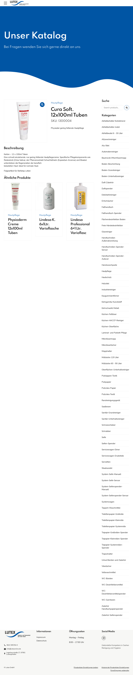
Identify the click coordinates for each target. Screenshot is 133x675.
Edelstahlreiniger (109, 195)
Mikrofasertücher (109, 345)
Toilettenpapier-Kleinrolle (113, 520)
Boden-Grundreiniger (111, 170)
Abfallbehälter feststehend (113, 121)
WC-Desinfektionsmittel (112, 584)
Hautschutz (106, 277)
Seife (104, 437)
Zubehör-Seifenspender (112, 615)
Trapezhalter (107, 554)
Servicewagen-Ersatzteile (113, 456)
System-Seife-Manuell (111, 474)
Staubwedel (107, 468)
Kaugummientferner (110, 296)
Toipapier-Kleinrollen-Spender (115, 538)
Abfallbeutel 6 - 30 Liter (112, 133)
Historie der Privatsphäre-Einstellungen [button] (115, 667)
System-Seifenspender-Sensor (115, 495)
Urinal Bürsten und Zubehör (114, 560)
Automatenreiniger (110, 151)
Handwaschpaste (109, 265)
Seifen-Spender (108, 443)
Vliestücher (106, 566)
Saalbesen (106, 406)
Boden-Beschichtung (111, 164)
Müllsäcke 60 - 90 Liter (112, 363)
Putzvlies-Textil (108, 394)
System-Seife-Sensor (111, 480)
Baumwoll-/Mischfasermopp (114, 158)
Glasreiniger (107, 231)
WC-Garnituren (108, 600)
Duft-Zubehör (108, 182)
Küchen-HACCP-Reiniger (113, 320)
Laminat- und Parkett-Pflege (114, 332)
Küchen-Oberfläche (110, 326)
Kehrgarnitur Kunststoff (112, 302)
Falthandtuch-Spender (111, 213)
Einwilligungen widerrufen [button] (120, 670)
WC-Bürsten (107, 578)
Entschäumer (107, 201)
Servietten (106, 462)
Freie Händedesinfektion (112, 225)
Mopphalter (107, 351)
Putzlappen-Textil (109, 375)
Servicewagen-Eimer (111, 449)
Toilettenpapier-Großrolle (113, 514)
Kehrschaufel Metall (110, 308)
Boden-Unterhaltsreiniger (113, 176)
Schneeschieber (108, 425)
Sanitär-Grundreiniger (111, 412)
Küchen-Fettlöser (109, 314)
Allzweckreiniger (109, 139)
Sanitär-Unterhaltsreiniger (113, 419)
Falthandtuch (107, 207)
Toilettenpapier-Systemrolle (114, 526)
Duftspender (107, 188)
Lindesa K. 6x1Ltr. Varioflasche (49, 224)
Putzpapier (106, 382)
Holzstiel (105, 283)
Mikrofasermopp (109, 339)
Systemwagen (108, 502)
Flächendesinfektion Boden (113, 219)
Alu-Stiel (105, 145)
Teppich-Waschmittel (111, 508)
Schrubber (106, 431)
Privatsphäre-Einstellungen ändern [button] (86, 667)
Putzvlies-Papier (109, 388)
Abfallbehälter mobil (111, 127)
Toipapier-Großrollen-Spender (115, 532)
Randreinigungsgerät (111, 400)
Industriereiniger (109, 289)
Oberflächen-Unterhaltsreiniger (115, 369)
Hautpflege (57, 103)
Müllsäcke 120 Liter (110, 357)
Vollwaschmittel (109, 572)
